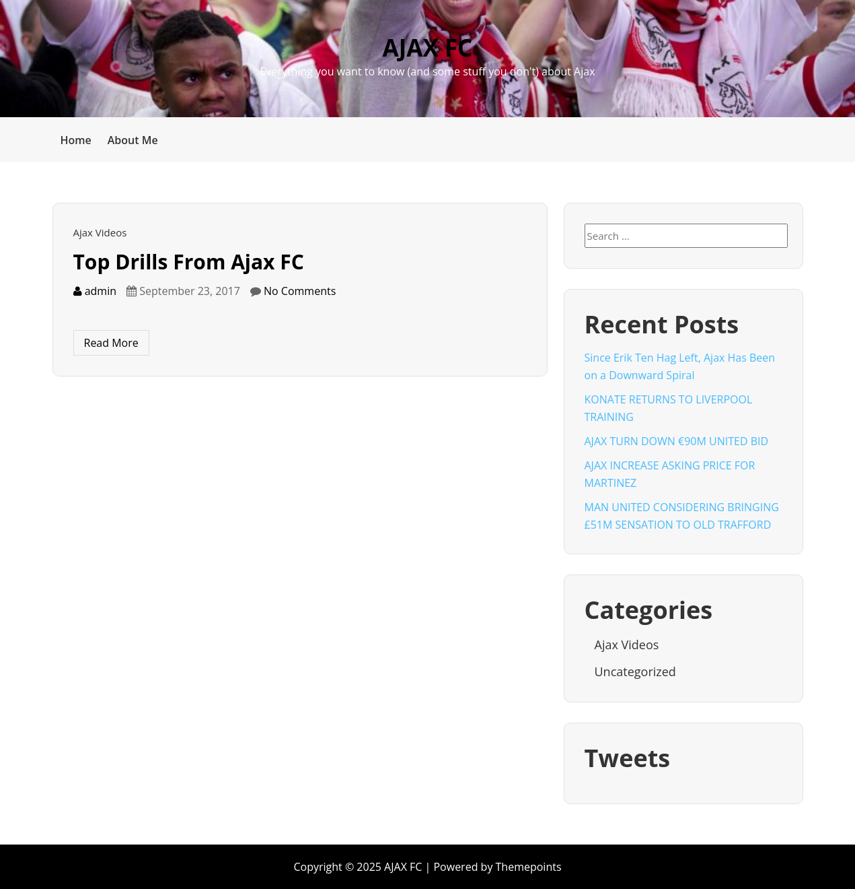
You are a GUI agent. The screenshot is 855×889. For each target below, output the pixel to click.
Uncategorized (635, 671)
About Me (133, 140)
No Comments (300, 291)
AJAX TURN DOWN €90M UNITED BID (677, 441)
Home (76, 140)
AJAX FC (428, 47)
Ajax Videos (100, 232)
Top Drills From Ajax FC (188, 261)
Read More (111, 342)
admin (95, 291)
